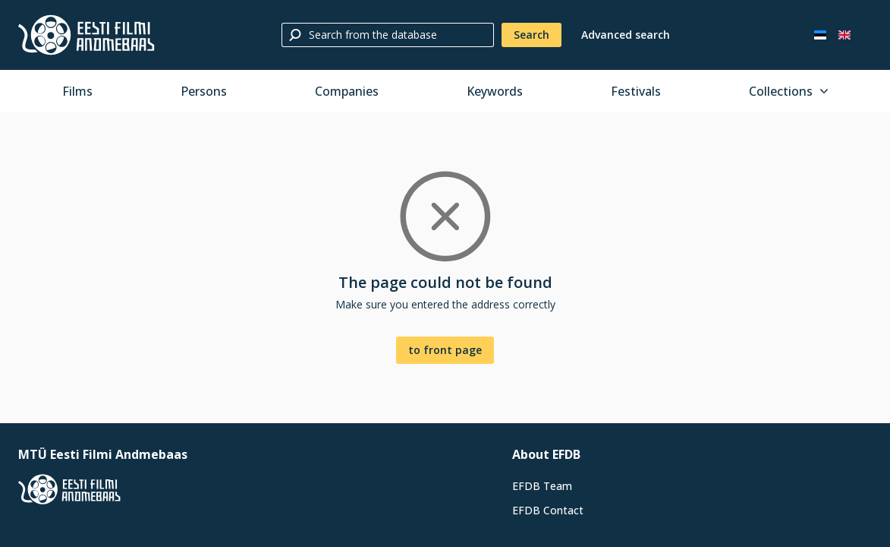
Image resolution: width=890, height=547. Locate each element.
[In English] (844, 35)
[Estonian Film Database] (86, 35)
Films (77, 91)
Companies (347, 91)
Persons (204, 91)
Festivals (636, 91)
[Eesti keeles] (820, 35)
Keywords (495, 91)
